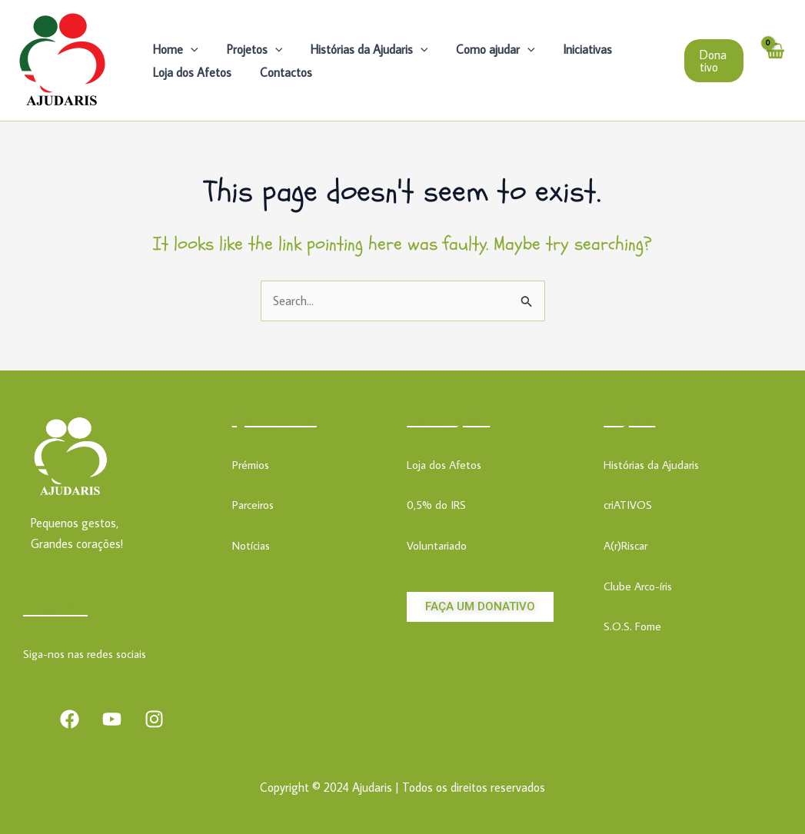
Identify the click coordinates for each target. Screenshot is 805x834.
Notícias (251, 545)
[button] (712, 60)
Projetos (249, 49)
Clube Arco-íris (638, 586)
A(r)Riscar (625, 545)
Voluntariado (437, 545)
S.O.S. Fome (632, 626)
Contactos (280, 72)
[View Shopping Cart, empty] (774, 60)
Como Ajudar (448, 419)
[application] (189, 49)
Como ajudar (483, 49)
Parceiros (253, 504)
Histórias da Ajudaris (360, 49)
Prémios (250, 464)
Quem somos (274, 419)
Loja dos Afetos (190, 72)
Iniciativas (571, 49)
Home (174, 49)
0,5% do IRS (436, 504)
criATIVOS (628, 504)
